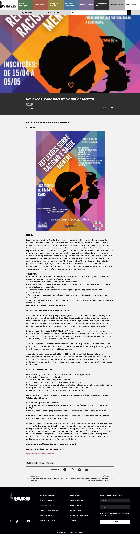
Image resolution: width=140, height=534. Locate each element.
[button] (65, 469)
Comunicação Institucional (70, 5)
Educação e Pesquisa (54, 5)
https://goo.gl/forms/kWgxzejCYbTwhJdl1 (56, 444)
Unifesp (32, 127)
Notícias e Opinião (86, 5)
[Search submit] (129, 12)
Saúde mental (32, 463)
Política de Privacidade (79, 515)
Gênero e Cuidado (40, 5)
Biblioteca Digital (117, 5)
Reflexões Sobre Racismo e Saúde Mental (40, 454)
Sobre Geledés (131, 5)
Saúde (29, 104)
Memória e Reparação (23, 5)
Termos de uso (75, 510)
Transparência (75, 505)
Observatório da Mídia (101, 5)
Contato (73, 520)
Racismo (50, 463)
